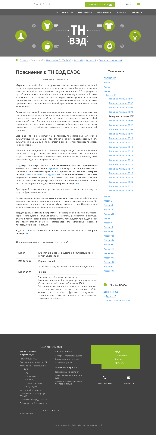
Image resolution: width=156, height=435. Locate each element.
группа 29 (53, 168)
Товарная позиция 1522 (121, 190)
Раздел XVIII (109, 257)
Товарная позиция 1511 (121, 142)
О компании (121, 355)
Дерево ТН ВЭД (111, 291)
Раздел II (108, 87)
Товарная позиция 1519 (121, 177)
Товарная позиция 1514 (121, 155)
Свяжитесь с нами (100, 4)
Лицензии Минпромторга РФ (33, 362)
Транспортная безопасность (33, 403)
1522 (28, 233)
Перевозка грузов (63, 363)
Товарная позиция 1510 (121, 138)
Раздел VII (108, 209)
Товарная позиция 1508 (121, 129)
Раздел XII (108, 231)
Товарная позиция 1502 (121, 103)
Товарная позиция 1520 (121, 181)
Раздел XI (108, 227)
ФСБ (26, 369)
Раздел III (108, 91)
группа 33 (53, 174)
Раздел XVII (109, 253)
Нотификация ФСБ (28, 359)
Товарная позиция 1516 (121, 164)
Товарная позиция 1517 (121, 168)
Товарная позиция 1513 (121, 151)
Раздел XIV (109, 240)
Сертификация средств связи (33, 399)
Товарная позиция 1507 (121, 125)
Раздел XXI (109, 270)
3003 (28, 174)
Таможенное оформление (67, 359)
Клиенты (119, 359)
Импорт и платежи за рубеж (68, 356)
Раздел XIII (109, 235)
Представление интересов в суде (68, 376)
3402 (78, 183)
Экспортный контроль (30, 390)
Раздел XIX (109, 262)
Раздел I (107, 82)
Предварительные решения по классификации (68, 382)
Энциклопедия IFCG (29, 414)
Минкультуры (30, 387)
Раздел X (108, 222)
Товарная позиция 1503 (121, 107)
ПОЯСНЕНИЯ (110, 78)
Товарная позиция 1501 (121, 98)
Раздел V (108, 200)
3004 (39, 174)
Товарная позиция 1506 (121, 120)
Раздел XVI (109, 249)
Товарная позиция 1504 (121, 111)
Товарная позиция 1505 (118, 300)
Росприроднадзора (33, 383)
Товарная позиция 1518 (121, 173)
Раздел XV (108, 244)
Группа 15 (111, 95)
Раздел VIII (109, 214)
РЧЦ (26, 373)
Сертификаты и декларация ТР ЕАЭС (33, 395)
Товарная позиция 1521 (121, 186)
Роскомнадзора (31, 376)
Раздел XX (108, 266)
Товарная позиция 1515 (121, 160)
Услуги (118, 351)
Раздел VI (108, 205)
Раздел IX (108, 218)
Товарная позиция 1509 (121, 133)
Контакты (119, 362)
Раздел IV (108, 196)
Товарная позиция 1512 (121, 146)
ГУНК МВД (28, 380)
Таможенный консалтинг (67, 372)
